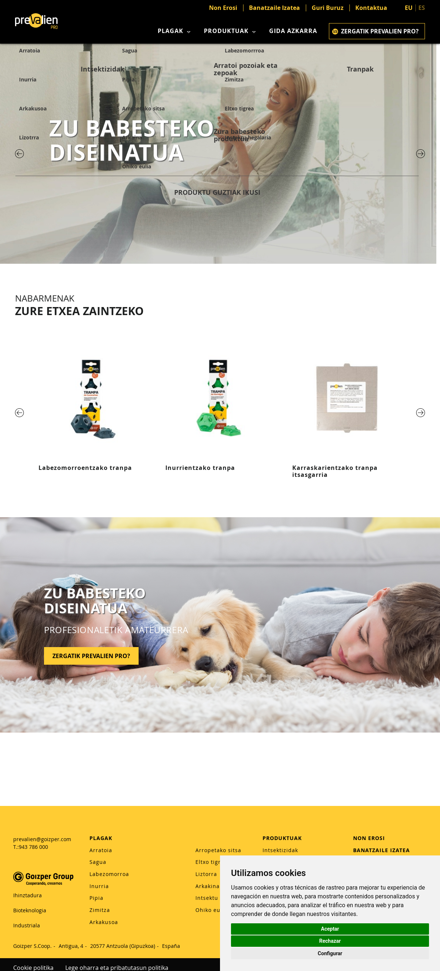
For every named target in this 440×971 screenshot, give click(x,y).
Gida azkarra (293, 31)
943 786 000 (33, 846)
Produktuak (230, 31)
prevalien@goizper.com (42, 839)
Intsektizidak (280, 850)
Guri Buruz (328, 7)
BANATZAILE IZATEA (381, 850)
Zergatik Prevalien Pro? (375, 31)
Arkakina (207, 886)
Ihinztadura (27, 895)
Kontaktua (371, 7)
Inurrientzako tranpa (200, 468)
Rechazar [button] (330, 941)
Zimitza (99, 909)
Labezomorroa (109, 873)
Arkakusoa (103, 922)
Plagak (175, 31)
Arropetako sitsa (218, 850)
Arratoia (100, 850)
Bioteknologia (29, 910)
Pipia (96, 897)
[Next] (420, 153)
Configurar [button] (330, 953)
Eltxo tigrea (211, 861)
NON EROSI (369, 838)
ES (421, 8)
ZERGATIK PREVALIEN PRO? (91, 656)
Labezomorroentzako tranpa (85, 468)
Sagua (97, 861)
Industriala (26, 925)
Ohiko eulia (211, 909)
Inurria (99, 886)
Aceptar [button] (330, 929)
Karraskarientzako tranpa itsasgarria (335, 471)
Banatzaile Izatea (274, 7)
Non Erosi (223, 7)
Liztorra (206, 873)
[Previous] (19, 153)
